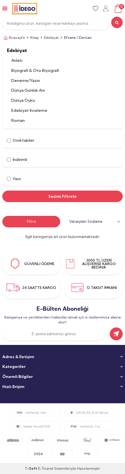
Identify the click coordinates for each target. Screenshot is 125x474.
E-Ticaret (45, 468)
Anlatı (16, 60)
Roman (18, 120)
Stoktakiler (20, 140)
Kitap (34, 37)
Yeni (14, 178)
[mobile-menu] (4, 8)
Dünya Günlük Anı (28, 90)
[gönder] (116, 333)
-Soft (31, 468)
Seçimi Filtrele (62, 196)
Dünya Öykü (23, 100)
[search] (117, 22)
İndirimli (17, 159)
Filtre (31, 221)
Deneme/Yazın (25, 80)
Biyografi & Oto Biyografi (35, 70)
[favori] (95, 8)
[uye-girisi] (106, 8)
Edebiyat (51, 37)
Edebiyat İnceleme (29, 110)
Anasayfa (13, 38)
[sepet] (118, 9)
